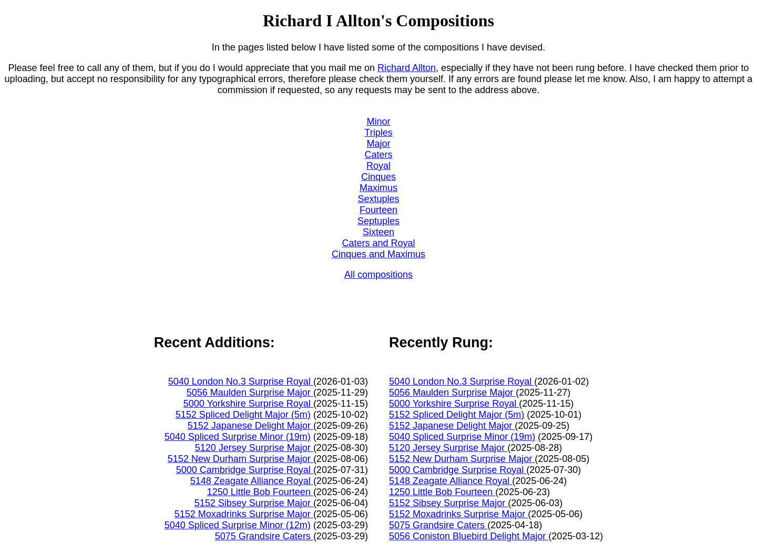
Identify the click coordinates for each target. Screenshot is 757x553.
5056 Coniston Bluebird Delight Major (468, 536)
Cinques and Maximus (378, 254)
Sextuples (378, 199)
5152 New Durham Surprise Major (240, 459)
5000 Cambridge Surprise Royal (244, 470)
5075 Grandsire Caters (264, 536)
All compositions (378, 274)
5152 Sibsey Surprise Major (254, 503)
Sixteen (378, 232)
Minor (378, 121)
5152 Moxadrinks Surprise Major (244, 514)
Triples (378, 132)
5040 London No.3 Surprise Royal (240, 381)
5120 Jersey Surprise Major (254, 448)
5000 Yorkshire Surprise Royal (248, 403)
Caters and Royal (378, 243)
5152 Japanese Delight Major (250, 425)
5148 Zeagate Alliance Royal (251, 481)
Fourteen (378, 210)
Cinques (378, 177)
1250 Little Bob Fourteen (260, 492)
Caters (378, 154)
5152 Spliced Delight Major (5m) (243, 414)
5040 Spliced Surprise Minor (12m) (238, 525)
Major (378, 143)
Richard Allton (406, 68)
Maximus (378, 188)
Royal (378, 165)
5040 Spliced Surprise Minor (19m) (238, 436)
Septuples (378, 221)
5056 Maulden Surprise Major (250, 392)
